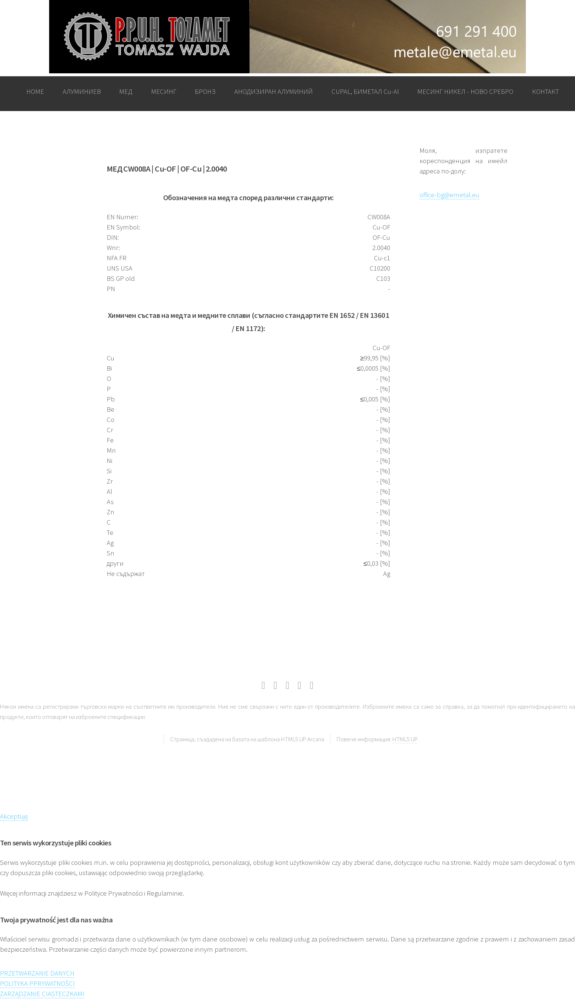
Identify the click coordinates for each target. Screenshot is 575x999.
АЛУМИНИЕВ (82, 91)
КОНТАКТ (545, 91)
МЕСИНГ (163, 91)
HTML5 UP (405, 739)
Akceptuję (14, 816)
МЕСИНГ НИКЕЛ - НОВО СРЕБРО (465, 91)
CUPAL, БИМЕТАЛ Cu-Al (365, 91)
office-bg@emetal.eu (449, 195)
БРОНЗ (205, 91)
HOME (35, 91)
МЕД (125, 91)
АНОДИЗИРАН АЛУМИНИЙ (273, 91)
